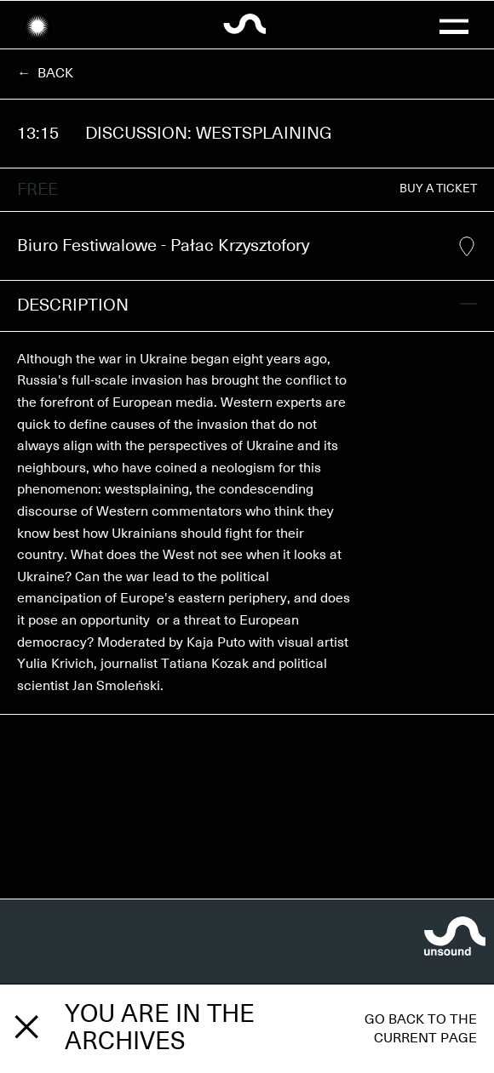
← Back (45, 73)
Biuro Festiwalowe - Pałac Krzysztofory (246, 247)
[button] (453, 25)
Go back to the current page (421, 1029)
